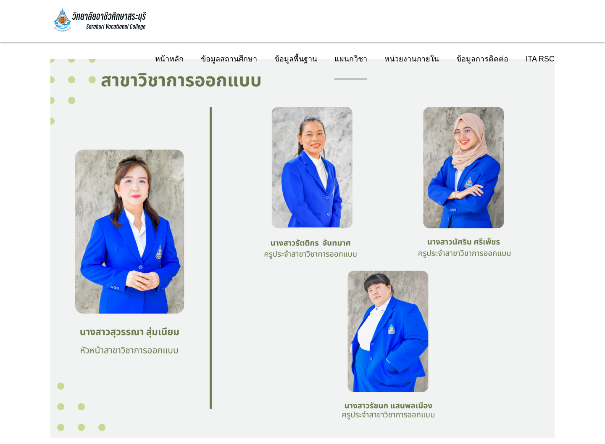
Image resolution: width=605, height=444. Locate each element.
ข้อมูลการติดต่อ (482, 59)
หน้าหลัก (169, 59)
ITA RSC (540, 59)
